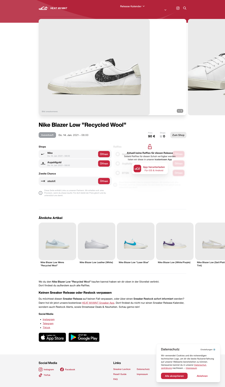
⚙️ (208, 349)
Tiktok (46, 323)
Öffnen (104, 150)
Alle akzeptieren (174, 376)
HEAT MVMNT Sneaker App (98, 299)
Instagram (49, 315)
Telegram (48, 319)
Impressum (191, 368)
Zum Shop (178, 131)
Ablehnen (202, 376)
